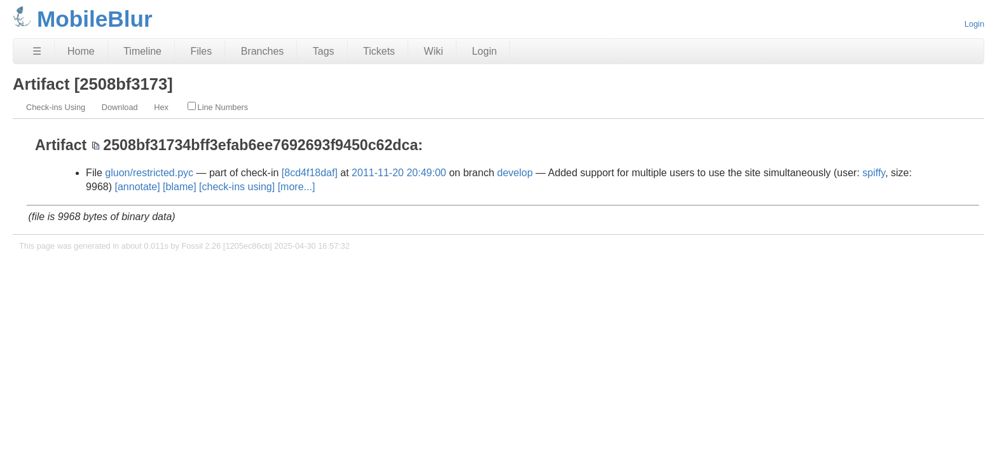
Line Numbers (218, 107)
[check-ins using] (237, 186)
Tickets (379, 51)
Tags (323, 51)
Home (81, 51)
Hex (161, 107)
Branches (262, 51)
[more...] (296, 186)
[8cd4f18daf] (310, 172)
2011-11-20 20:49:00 (399, 172)
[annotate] (137, 186)
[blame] (179, 186)
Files (201, 51)
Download (120, 107)
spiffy (873, 172)
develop (515, 172)
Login (974, 24)
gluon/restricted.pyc (149, 172)
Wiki (433, 51)
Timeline (142, 51)
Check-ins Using (55, 107)
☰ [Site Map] (36, 51)
